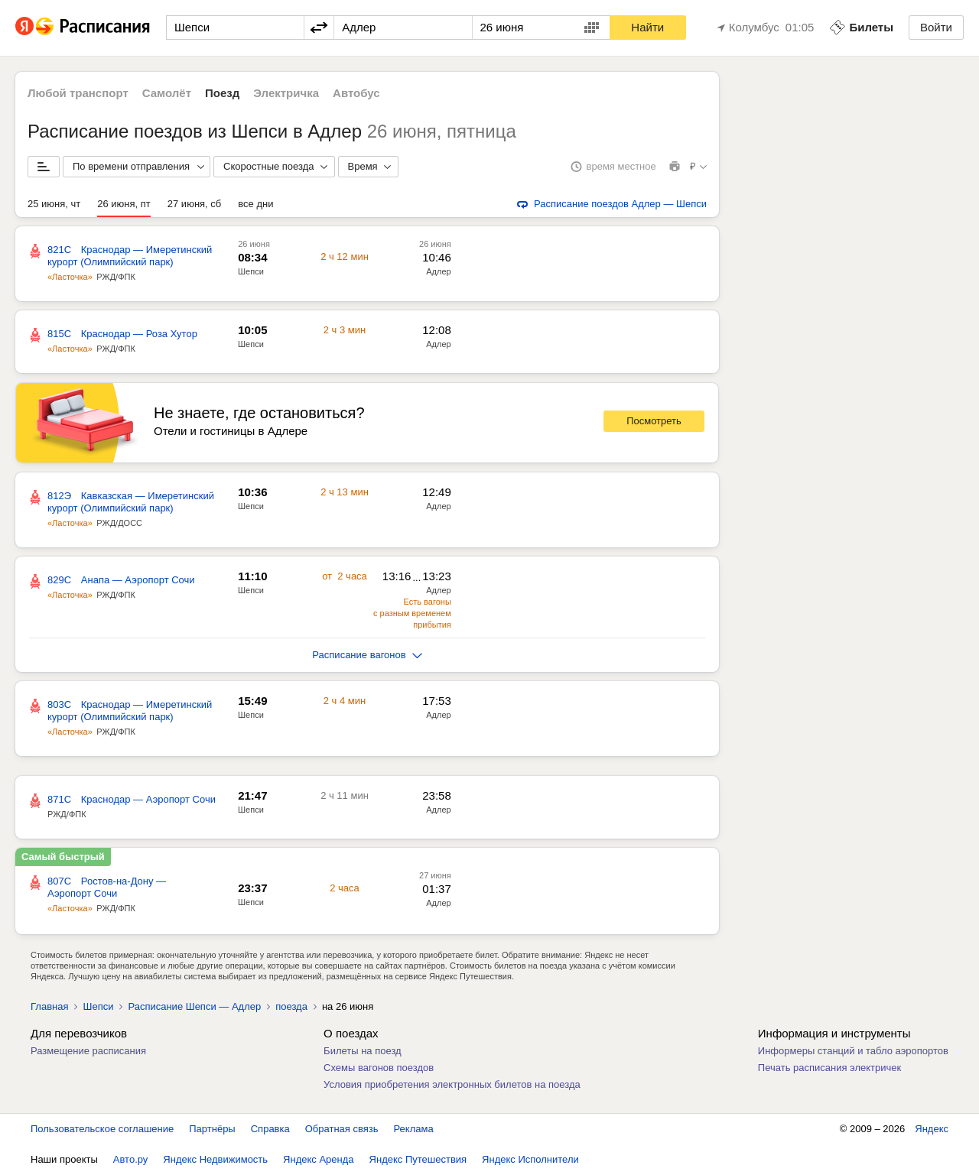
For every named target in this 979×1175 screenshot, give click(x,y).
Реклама (414, 1128)
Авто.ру (130, 1159)
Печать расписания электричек (829, 1067)
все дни (255, 203)
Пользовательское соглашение (102, 1128)
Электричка (286, 92)
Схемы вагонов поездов (379, 1067)
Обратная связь (342, 1128)
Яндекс (931, 1128)
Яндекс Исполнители (530, 1159)
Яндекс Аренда (318, 1159)
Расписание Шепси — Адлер (194, 1006)
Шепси (251, 271)
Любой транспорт (78, 92)
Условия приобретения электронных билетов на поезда (452, 1084)
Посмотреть (653, 421)
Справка (270, 1128)
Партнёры (212, 1128)
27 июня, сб (194, 203)
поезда (291, 1006)
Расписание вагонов (366, 655)
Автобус (356, 92)
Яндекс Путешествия (418, 1159)
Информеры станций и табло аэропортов (853, 1051)
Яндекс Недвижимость (215, 1159)
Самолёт (166, 92)
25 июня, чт (54, 203)
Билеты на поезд (363, 1051)
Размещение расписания (88, 1051)
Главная (49, 1006)
